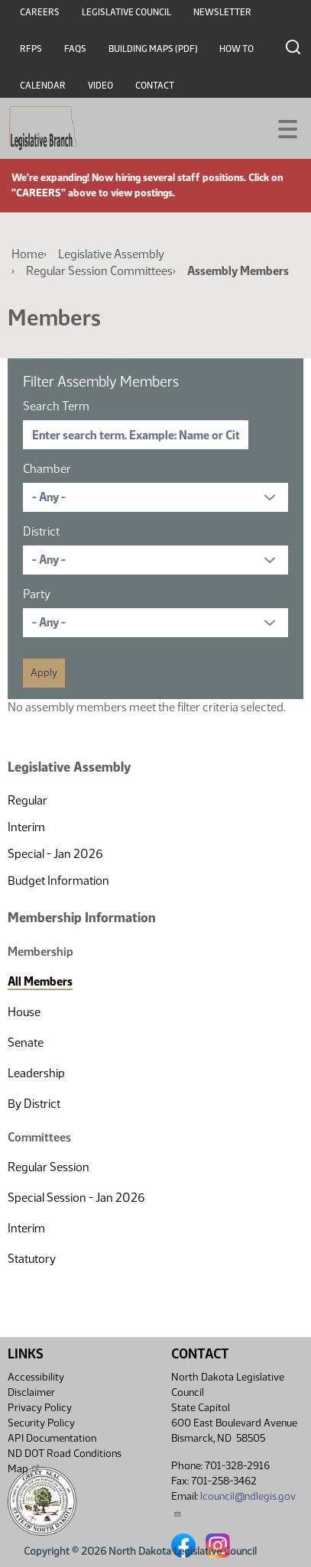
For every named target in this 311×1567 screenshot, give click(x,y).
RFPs (31, 49)
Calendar (43, 85)
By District (34, 1103)
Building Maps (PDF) (153, 49)
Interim (26, 827)
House (24, 1012)
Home (27, 254)
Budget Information (58, 880)
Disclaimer (31, 1392)
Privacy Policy (40, 1407)
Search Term (56, 406)
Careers (40, 12)
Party (36, 594)
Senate (26, 1042)
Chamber (47, 468)
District (41, 531)
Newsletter (222, 12)
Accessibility (36, 1377)
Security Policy (41, 1422)
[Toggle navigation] (281, 127)
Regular (27, 800)
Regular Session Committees (99, 271)
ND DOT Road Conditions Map (64, 1461)
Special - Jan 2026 (55, 854)
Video (100, 85)
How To (236, 49)
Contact (154, 85)
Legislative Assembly (111, 254)
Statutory (32, 1258)
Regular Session (48, 1167)
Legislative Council (126, 12)
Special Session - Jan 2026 (76, 1197)
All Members (40, 981)
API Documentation (52, 1438)
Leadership (36, 1073)
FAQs (75, 49)
